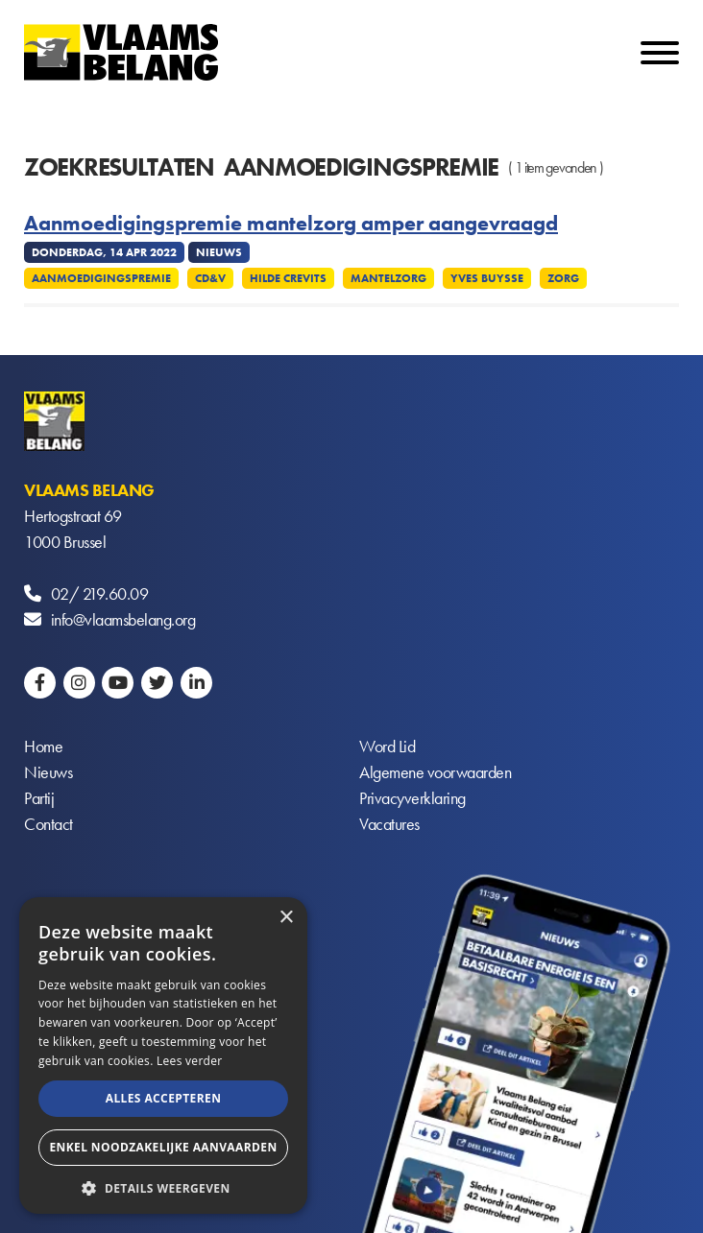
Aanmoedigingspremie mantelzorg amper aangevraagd (291, 223)
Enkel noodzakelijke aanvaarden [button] (163, 1147)
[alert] (163, 1055)
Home (43, 746)
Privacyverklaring (412, 798)
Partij (39, 798)
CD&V (210, 278)
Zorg (563, 278)
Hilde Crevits (288, 278)
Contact (48, 824)
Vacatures (389, 824)
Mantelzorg (388, 278)
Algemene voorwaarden (435, 772)
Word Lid (387, 746)
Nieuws (48, 772)
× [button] (286, 918)
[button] (163, 1186)
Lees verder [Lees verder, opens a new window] (190, 1061)
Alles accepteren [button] (164, 1098)
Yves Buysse (486, 278)
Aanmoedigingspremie (101, 278)
